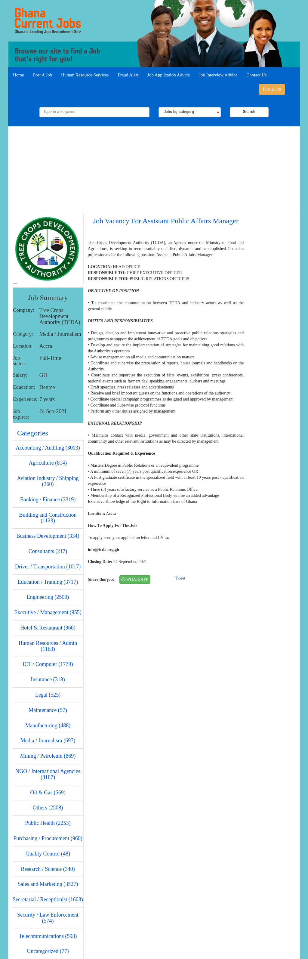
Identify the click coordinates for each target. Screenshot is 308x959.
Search (249, 112)
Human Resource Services (85, 75)
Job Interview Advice (218, 75)
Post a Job (272, 89)
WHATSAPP (135, 579)
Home (18, 75)
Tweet (180, 578)
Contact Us (256, 75)
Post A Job (42, 75)
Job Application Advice (168, 75)
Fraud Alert (128, 75)
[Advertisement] (154, 168)
